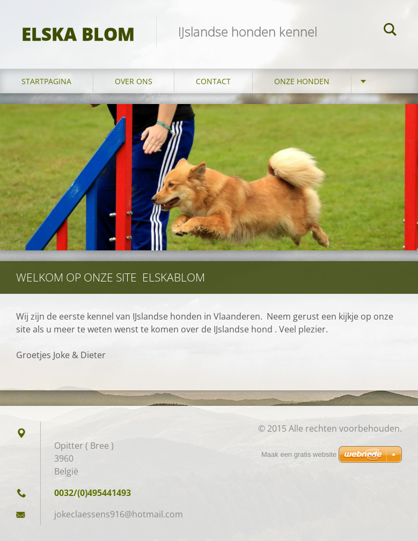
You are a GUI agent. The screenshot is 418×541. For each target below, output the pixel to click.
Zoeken (390, 31)
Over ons (133, 81)
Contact (213, 81)
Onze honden (301, 81)
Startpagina (46, 81)
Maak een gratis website (298, 454)
